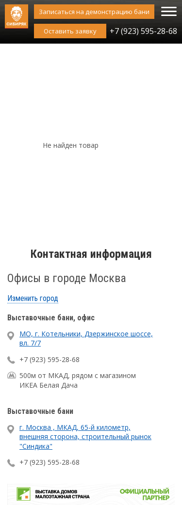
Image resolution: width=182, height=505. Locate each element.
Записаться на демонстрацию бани (94, 11)
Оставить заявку (70, 31)
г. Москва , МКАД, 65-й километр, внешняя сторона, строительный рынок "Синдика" (85, 437)
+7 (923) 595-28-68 (143, 31)
